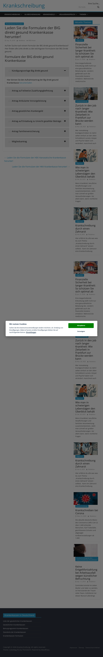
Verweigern (81, 331)
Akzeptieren (81, 325)
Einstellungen (31, 332)
